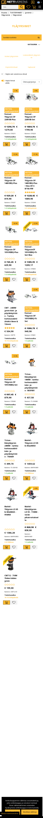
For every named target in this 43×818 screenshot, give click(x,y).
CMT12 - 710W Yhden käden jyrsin (10, 578)
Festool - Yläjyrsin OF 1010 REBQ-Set (11, 382)
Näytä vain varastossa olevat (16, 74)
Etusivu (4, 13)
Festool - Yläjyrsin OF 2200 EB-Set (30, 117)
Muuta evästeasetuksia (9, 813)
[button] (21, 44)
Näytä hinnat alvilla (10, 82)
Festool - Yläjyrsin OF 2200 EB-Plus (10, 117)
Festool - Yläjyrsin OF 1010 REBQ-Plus (11, 249)
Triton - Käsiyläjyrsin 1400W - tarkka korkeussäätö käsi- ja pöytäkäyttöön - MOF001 (31, 382)
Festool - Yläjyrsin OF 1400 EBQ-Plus (10, 180)
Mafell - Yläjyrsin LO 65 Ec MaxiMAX (31, 443)
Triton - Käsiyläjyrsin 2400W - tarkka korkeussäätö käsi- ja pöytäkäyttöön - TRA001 (11, 448)
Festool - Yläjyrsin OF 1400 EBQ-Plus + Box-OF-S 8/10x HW (31, 183)
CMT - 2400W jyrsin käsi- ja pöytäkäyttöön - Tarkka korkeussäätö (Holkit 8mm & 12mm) (11, 316)
